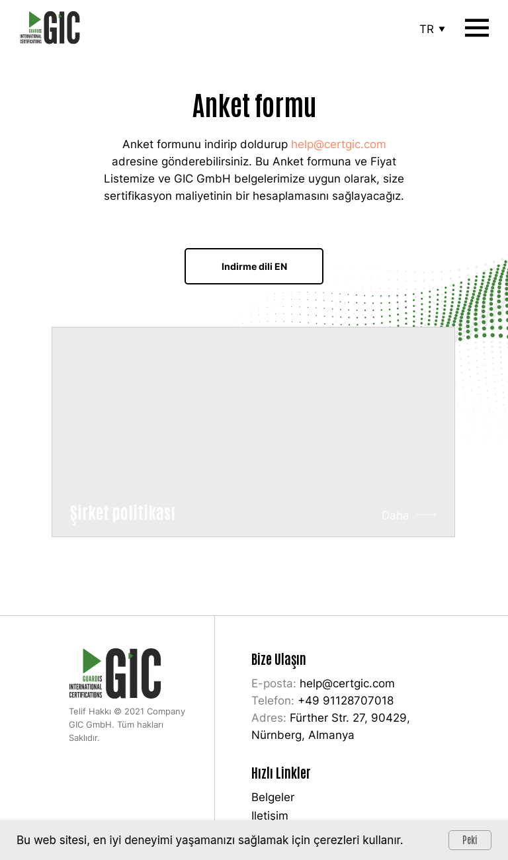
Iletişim (269, 815)
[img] (253, 432)
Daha (395, 515)
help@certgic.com (338, 144)
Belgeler (272, 797)
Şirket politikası (122, 511)
